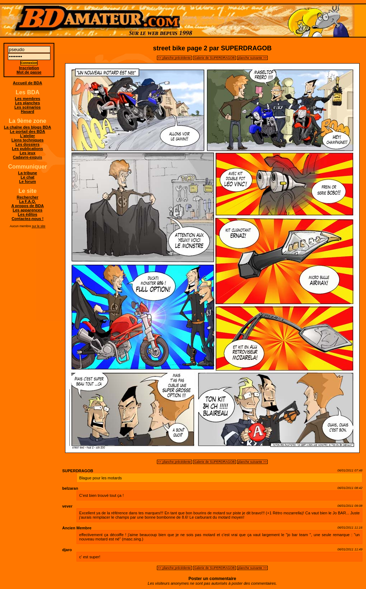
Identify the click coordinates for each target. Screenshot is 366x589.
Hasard (27, 111)
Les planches (27, 103)
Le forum (27, 181)
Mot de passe (28, 72)
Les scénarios (27, 107)
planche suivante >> (252, 58)
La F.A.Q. (27, 201)
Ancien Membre (77, 528)
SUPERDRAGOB (77, 471)
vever (67, 506)
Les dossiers (27, 144)
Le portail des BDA (27, 131)
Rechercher (28, 197)
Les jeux (27, 153)
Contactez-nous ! (27, 218)
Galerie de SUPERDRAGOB (214, 58)
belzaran (70, 488)
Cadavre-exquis (27, 157)
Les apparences (27, 210)
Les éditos (27, 214)
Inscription (29, 68)
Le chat (28, 177)
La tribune (27, 173)
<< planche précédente (174, 58)
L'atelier (27, 136)
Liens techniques (27, 140)
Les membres (27, 98)
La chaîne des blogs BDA (27, 127)
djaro (67, 550)
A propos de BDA (27, 206)
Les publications (27, 148)
